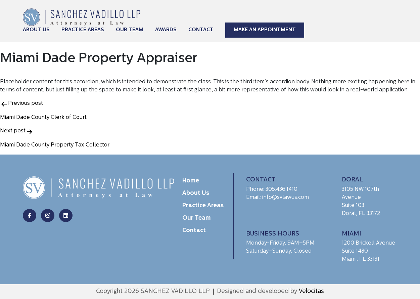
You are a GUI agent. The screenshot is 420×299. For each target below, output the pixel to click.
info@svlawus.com (285, 197)
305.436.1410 (281, 189)
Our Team (129, 30)
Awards (166, 30)
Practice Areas (82, 30)
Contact (201, 30)
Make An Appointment (265, 30)
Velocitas (311, 291)
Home (190, 181)
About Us (36, 30)
